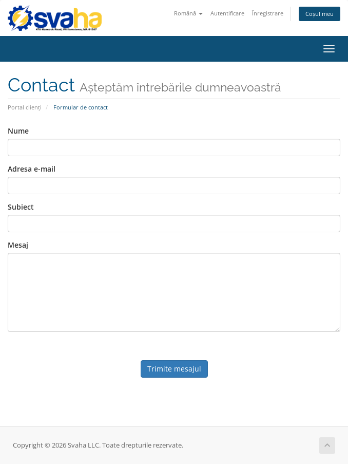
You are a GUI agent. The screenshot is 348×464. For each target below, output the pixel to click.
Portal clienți (25, 107)
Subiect (21, 207)
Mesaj (18, 245)
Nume (18, 131)
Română (188, 13)
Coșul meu (319, 13)
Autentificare (227, 13)
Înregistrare (267, 13)
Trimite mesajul (174, 369)
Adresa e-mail (31, 169)
